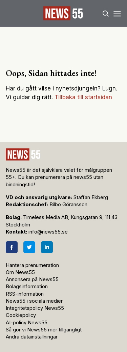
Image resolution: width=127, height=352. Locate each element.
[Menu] (117, 13)
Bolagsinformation (27, 286)
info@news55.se (48, 232)
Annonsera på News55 (32, 279)
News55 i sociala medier (34, 301)
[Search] (106, 13)
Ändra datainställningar (32, 337)
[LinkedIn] (47, 247)
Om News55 (20, 272)
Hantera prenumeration (32, 265)
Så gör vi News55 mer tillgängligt (44, 330)
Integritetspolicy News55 (35, 308)
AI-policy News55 (26, 323)
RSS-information (25, 294)
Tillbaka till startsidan (83, 97)
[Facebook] (12, 247)
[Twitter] (29, 247)
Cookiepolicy (21, 315)
